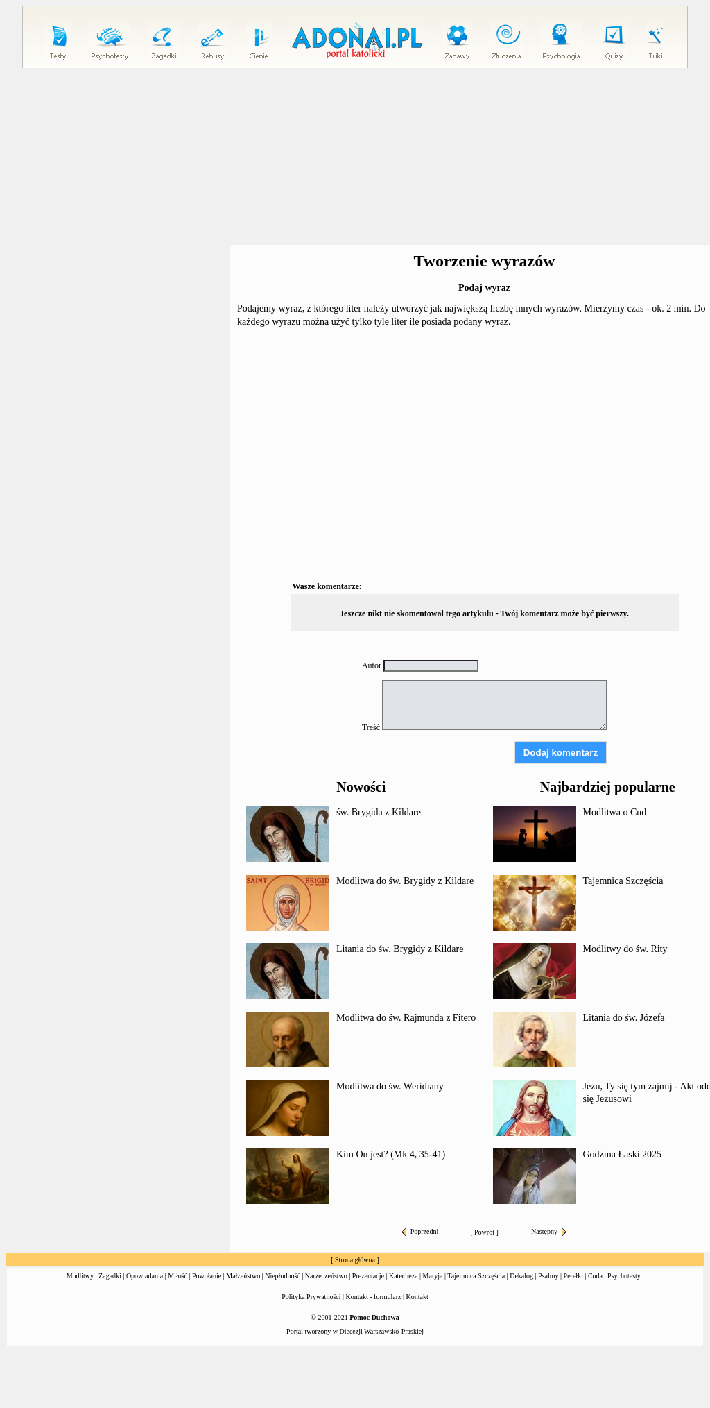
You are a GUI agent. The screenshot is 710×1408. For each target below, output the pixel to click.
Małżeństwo (243, 1276)
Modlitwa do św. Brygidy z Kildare (405, 881)
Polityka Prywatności (311, 1296)
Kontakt (417, 1296)
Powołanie (206, 1276)
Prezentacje (368, 1276)
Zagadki (109, 1276)
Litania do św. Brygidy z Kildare (399, 949)
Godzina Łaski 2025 (622, 1154)
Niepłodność (282, 1276)
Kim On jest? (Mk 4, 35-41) (390, 1154)
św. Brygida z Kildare (378, 812)
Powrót (484, 1232)
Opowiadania (144, 1276)
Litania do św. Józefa (624, 1017)
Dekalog (521, 1276)
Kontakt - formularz (373, 1296)
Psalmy (548, 1276)
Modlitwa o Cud (615, 812)
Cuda (595, 1276)
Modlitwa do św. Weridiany (390, 1086)
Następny (548, 1231)
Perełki (573, 1276)
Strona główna (355, 1260)
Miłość (177, 1276)
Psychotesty (624, 1276)
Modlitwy (80, 1276)
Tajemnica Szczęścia (623, 881)
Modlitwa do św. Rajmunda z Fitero (406, 1017)
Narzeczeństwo (326, 1276)
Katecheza (403, 1276)
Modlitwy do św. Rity (625, 949)
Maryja (433, 1276)
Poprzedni (420, 1231)
